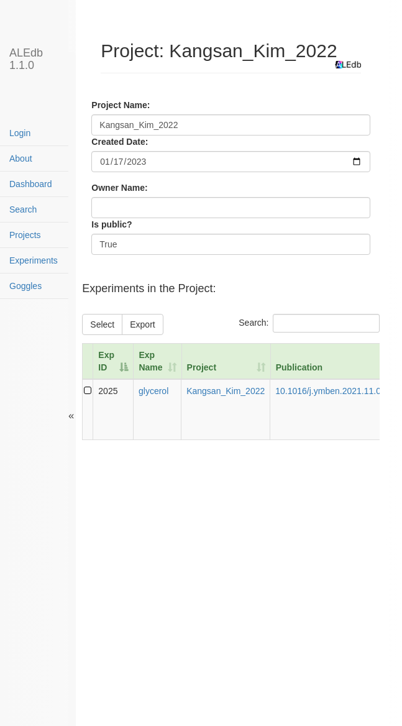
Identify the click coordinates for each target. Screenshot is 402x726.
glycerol (153, 391)
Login (19, 133)
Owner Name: (119, 188)
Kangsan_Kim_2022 (225, 391)
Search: (309, 323)
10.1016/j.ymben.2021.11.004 (332, 391)
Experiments (33, 260)
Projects (25, 235)
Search (23, 209)
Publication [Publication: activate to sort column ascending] (299, 367)
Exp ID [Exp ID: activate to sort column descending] (106, 361)
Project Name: (120, 105)
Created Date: (119, 142)
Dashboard (30, 184)
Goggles (25, 286)
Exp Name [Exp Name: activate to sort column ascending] (150, 361)
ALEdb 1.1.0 (26, 57)
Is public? (111, 224)
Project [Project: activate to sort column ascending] (201, 367)
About (20, 158)
